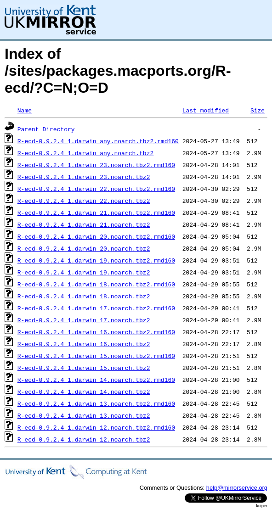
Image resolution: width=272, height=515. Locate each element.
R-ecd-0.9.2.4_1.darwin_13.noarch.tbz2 (83, 415)
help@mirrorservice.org (236, 487)
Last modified (205, 110)
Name (24, 110)
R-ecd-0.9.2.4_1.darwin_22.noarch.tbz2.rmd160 (96, 189)
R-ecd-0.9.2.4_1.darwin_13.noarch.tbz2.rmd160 (96, 403)
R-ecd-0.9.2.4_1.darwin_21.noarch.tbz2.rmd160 (96, 212)
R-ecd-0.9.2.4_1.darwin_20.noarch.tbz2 (83, 248)
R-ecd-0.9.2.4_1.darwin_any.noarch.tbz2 (85, 153)
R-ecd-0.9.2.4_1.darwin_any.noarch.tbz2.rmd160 (98, 141)
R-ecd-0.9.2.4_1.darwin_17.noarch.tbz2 (83, 320)
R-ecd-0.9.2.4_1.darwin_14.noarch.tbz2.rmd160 (96, 379)
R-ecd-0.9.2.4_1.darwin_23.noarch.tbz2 (83, 177)
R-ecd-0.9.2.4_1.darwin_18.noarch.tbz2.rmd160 (96, 284)
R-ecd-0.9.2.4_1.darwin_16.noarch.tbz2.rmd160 (96, 332)
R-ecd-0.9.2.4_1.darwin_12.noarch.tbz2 (83, 439)
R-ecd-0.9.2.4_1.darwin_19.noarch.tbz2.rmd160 (96, 260)
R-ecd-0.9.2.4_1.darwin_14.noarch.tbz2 (83, 391)
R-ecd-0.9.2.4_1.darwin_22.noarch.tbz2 (83, 200)
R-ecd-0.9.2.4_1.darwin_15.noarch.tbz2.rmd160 (96, 356)
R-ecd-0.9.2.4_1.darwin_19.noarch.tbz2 (83, 272)
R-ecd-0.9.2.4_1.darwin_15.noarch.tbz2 (83, 368)
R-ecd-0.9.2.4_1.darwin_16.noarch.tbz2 (83, 344)
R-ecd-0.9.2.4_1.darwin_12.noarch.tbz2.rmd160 (96, 427)
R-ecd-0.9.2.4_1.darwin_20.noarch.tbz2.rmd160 (96, 236)
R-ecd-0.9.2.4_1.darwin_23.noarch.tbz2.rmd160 (96, 165)
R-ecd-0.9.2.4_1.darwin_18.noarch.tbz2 (83, 296)
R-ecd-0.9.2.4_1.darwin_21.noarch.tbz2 (83, 224)
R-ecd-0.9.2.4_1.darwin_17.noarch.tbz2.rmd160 (96, 308)
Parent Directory (46, 129)
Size (257, 110)
